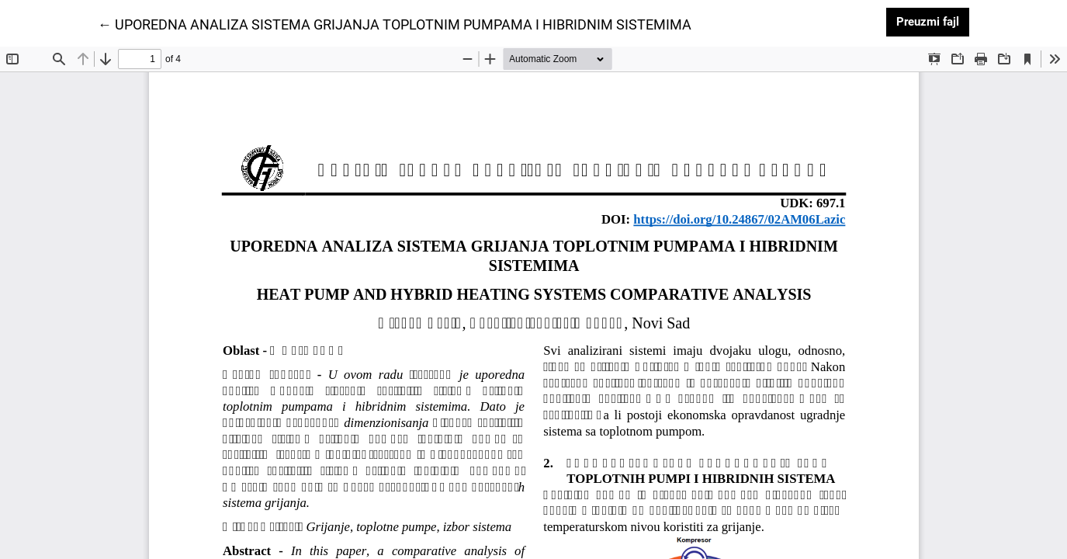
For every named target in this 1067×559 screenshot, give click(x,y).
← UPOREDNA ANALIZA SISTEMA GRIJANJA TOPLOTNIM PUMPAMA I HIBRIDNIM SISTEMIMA (394, 23)
